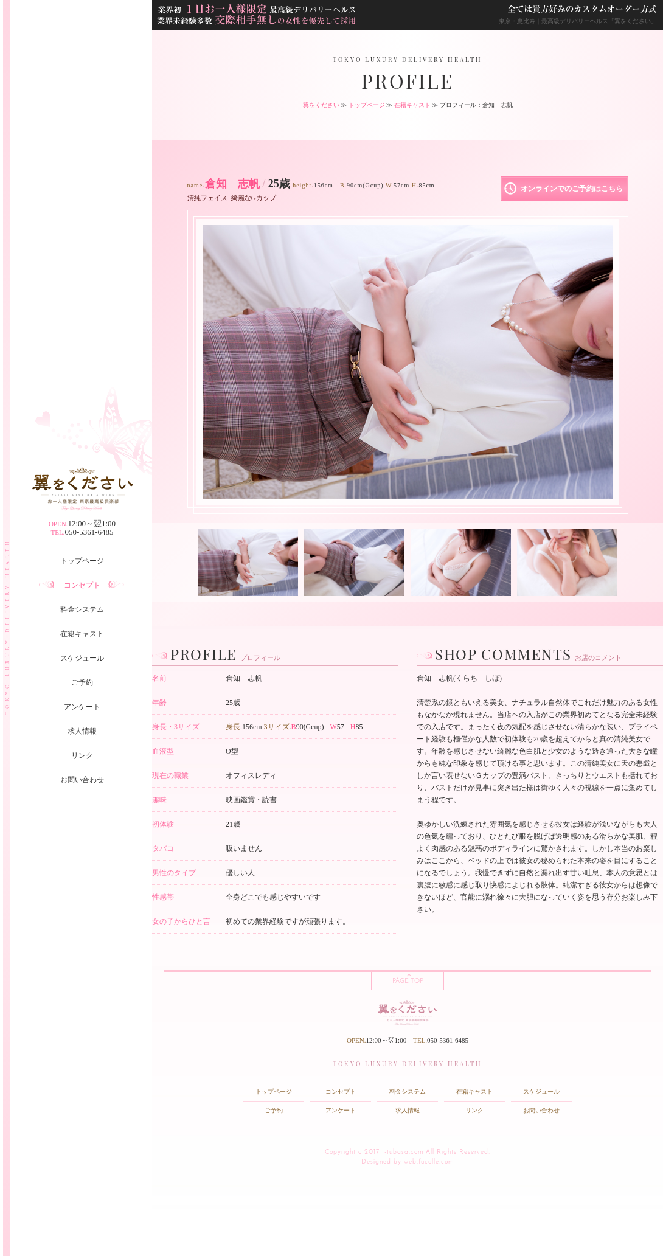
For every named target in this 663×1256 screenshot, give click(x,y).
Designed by (381, 1162)
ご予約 (82, 682)
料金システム (82, 609)
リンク (82, 755)
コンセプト (82, 585)
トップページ (82, 561)
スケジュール (82, 658)
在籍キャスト (82, 634)
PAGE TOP (407, 981)
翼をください (321, 105)
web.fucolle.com (429, 1162)
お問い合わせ (82, 779)
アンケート (82, 707)
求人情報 (82, 731)
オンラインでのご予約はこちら (572, 188)
